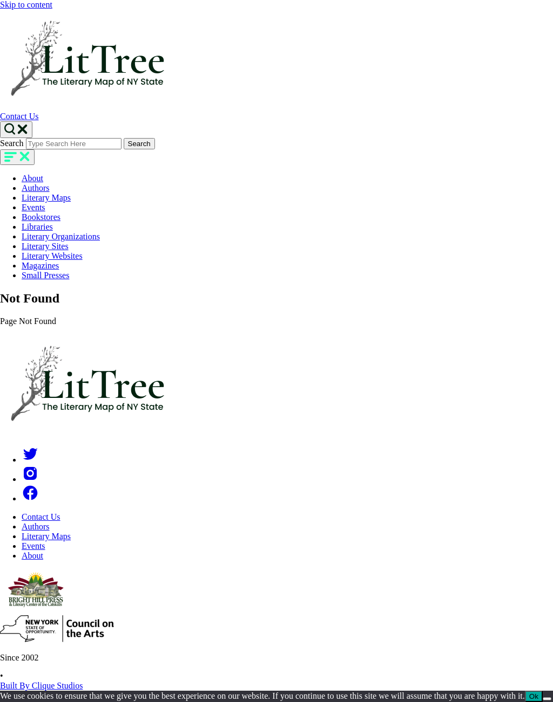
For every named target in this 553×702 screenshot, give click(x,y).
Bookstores (41, 217)
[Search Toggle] (16, 129)
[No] (547, 698)
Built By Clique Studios (41, 685)
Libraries (37, 226)
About (32, 178)
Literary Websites (52, 255)
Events (33, 207)
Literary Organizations (61, 236)
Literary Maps (46, 197)
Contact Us (19, 116)
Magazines (40, 265)
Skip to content (26, 4)
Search (12, 143)
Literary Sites (45, 246)
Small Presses (45, 275)
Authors (36, 187)
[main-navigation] (17, 157)
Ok (533, 696)
